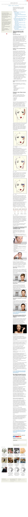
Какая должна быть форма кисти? (19, 29)
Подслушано (17, 5)
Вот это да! (3, 18)
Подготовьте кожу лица (18, 13)
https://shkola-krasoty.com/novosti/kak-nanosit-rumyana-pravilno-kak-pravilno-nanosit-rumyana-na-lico (19, 436)
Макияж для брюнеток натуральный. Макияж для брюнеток (5, 29)
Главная (9, 5)
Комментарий (15, 445)
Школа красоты (14, 3)
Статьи (13, 5)
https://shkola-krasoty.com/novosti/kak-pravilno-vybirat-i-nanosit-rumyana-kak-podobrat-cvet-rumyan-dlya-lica (19, 312)
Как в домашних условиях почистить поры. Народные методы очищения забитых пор (6, 14)
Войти (25, 0)
